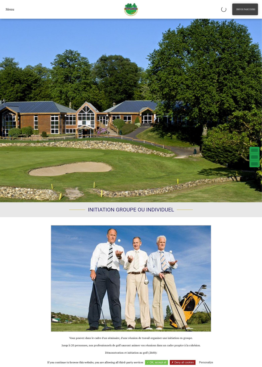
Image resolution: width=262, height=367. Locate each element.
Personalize (206, 362)
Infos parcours (245, 9)
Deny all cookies (182, 362)
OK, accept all (156, 362)
